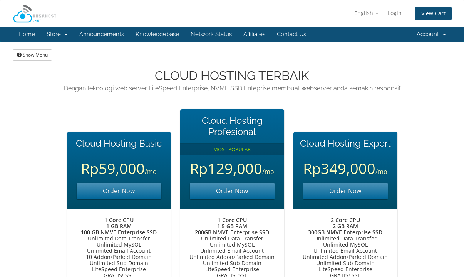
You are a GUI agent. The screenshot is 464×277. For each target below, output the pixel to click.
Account (431, 34)
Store (57, 34)
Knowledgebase (157, 34)
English (366, 13)
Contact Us (291, 34)
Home (26, 34)
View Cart (433, 13)
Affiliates (254, 34)
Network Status (211, 34)
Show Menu (32, 55)
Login (395, 13)
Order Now (119, 191)
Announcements (101, 34)
